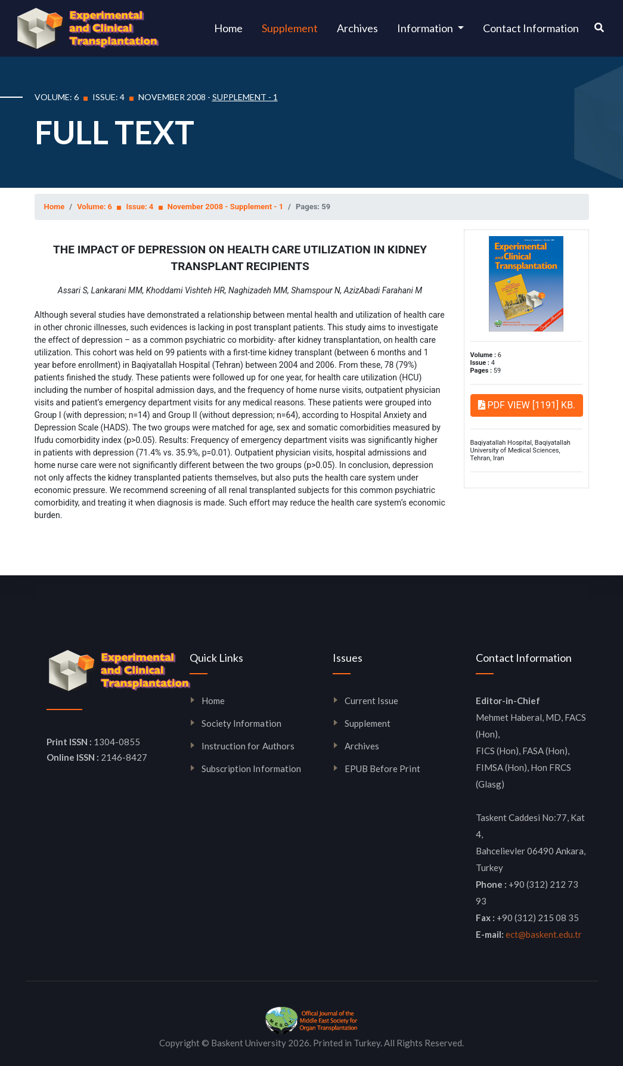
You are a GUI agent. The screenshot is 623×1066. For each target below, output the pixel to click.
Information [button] (426, 28)
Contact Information (531, 28)
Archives (357, 28)
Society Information (241, 723)
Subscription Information (252, 768)
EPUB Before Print (382, 768)
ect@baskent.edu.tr (544, 934)
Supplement (290, 28)
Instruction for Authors (248, 745)
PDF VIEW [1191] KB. (527, 405)
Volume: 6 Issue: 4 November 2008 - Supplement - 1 (180, 206)
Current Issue (372, 700)
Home (233, 27)
